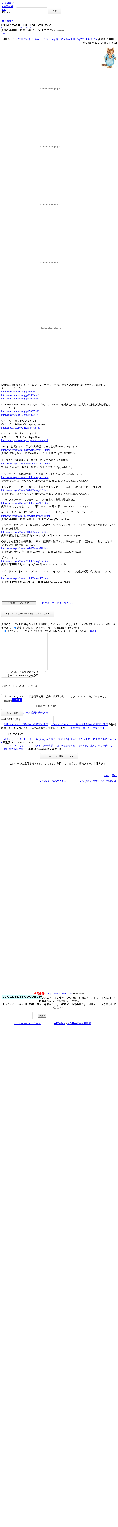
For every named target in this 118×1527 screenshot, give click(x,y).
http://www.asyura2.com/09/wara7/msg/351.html (25, 450)
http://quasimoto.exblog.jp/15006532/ (20, 411)
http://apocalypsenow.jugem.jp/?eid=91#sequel (24, 440)
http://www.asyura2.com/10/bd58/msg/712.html (25, 532)
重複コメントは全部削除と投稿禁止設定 (26, 731)
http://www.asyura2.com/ (60, 1001)
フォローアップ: (14, 741)
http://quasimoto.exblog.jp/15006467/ (20, 398)
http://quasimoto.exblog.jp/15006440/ (20, 391)
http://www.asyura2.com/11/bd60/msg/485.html (24, 578)
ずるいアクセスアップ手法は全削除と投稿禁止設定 (79, 731)
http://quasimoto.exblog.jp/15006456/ (20, 395)
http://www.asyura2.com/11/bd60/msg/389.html (24, 503)
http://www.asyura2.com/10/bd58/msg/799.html (25, 548)
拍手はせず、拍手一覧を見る (58, 603)
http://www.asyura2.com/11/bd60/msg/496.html (16, 28)
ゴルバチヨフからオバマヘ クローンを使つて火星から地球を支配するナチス (54, 39)
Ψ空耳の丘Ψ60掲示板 (105, 788)
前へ (114, 782)
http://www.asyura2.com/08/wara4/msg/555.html (25, 463)
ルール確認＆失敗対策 (35, 720)
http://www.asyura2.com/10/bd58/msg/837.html (25, 490)
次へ (106, 782)
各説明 (93, 631)
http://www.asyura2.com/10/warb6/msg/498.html (25, 516)
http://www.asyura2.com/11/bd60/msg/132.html (24, 561)
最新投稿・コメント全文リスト (87, 735)
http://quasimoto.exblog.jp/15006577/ (20, 415)
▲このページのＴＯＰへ (53, 788)
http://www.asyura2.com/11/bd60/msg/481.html (24, 477)
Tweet (4, 33)
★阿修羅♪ (7, 3)
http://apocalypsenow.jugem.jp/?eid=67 (20, 427)
